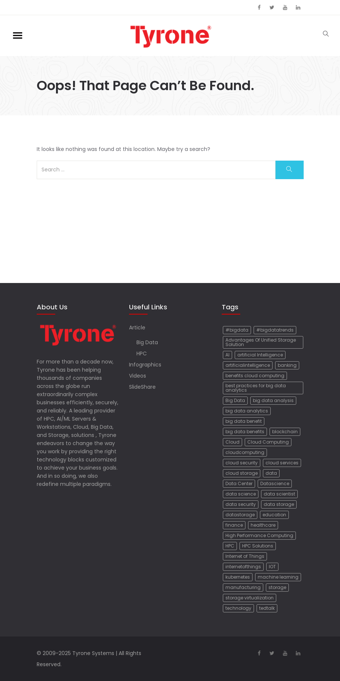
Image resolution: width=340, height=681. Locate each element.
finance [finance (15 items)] (234, 525)
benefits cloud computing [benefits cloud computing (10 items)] (254, 375)
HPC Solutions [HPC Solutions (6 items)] (257, 546)
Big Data (147, 342)
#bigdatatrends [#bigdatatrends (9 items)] (275, 330)
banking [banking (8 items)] (287, 365)
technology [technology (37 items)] (238, 608)
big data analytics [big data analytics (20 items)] (246, 411)
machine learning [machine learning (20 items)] (278, 577)
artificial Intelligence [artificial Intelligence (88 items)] (260, 355)
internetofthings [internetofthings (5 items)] (243, 566)
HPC (141, 353)
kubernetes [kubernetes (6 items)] (237, 577)
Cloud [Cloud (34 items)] (232, 442)
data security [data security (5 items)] (240, 504)
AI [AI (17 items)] (227, 355)
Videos (137, 375)
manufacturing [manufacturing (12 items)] (243, 587)
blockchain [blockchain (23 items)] (285, 431)
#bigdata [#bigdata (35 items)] (236, 330)
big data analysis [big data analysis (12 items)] (273, 400)
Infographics (145, 364)
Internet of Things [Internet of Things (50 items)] (244, 556)
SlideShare (142, 387)
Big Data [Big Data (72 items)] (235, 400)
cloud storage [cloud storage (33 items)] (241, 473)
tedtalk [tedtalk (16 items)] (267, 608)
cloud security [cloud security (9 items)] (241, 463)
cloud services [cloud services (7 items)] (281, 463)
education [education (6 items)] (274, 514)
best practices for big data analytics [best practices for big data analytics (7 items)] (255, 387)
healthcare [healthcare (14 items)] (263, 525)
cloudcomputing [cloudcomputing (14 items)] (244, 452)
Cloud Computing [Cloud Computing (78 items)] (268, 442)
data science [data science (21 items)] (240, 494)
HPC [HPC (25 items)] (229, 546)
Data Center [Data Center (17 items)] (238, 483)
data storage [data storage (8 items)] (279, 504)
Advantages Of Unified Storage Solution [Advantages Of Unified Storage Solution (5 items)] (260, 342)
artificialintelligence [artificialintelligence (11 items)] (247, 365)
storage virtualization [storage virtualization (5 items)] (249, 598)
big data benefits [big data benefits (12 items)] (244, 431)
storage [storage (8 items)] (277, 587)
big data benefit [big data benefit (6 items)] (243, 421)
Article (137, 327)
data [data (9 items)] (271, 473)
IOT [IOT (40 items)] (272, 566)
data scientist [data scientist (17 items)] (279, 494)
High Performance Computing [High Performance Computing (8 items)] (259, 535)
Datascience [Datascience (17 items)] (274, 483)
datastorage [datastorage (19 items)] (240, 514)
